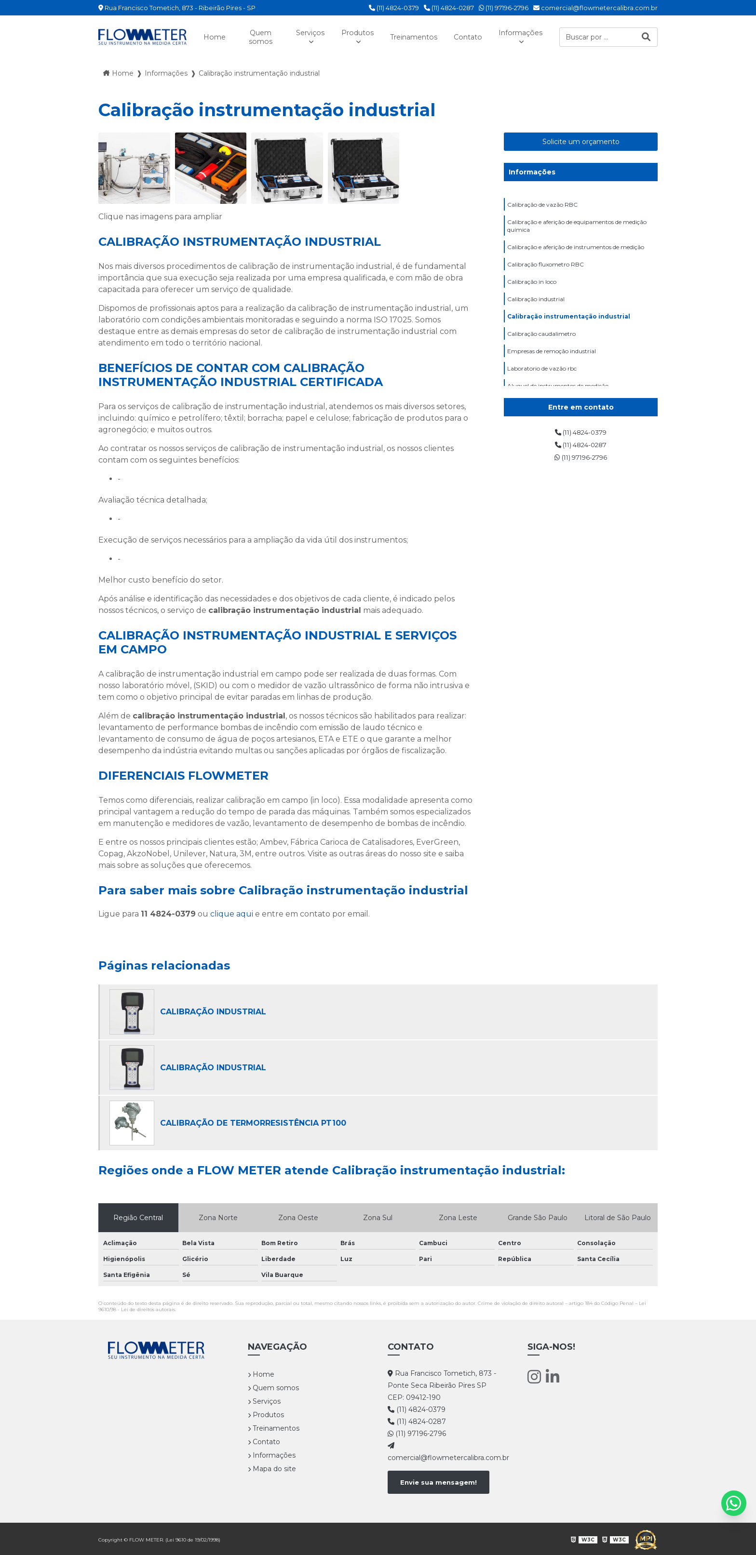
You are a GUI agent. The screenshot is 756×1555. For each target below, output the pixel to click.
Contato (468, 36)
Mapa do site (272, 1468)
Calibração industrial (536, 307)
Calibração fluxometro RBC (545, 270)
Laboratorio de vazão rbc (542, 382)
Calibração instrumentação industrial (568, 326)
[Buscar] (646, 36)
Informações (524, 32)
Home (211, 36)
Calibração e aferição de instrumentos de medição (575, 251)
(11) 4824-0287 (449, 8)
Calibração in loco (531, 288)
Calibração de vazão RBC (542, 204)
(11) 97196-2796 (503, 8)
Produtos (347, 32)
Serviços (297, 32)
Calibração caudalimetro (541, 345)
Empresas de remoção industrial (551, 364)
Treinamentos (409, 36)
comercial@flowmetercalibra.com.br (595, 8)
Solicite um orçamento (581, 140)
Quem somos (252, 36)
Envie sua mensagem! (438, 1481)
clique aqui (231, 913)
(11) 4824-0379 (394, 8)
